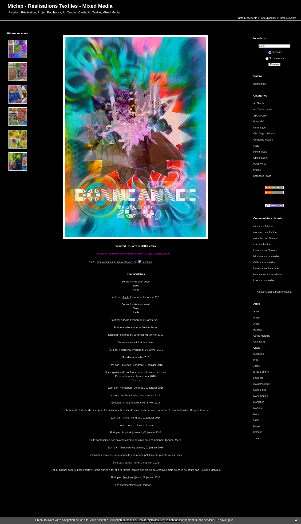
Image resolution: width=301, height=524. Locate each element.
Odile (256, 262)
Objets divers (260, 158)
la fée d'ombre (261, 372)
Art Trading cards (262, 109)
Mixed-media (260, 151)
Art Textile (258, 103)
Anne (126, 417)
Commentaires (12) (125, 262)
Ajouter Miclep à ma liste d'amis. (274, 291)
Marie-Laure (259, 390)
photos (257, 170)
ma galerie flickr (261, 384)
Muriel (256, 414)
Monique (128, 477)
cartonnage (259, 127)
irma (126, 402)
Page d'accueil (267, 17)
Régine (257, 426)
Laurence (258, 250)
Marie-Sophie (260, 396)
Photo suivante (287, 17)
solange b (126, 334)
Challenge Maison (263, 139)
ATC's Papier (260, 115)
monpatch (258, 232)
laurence (126, 364)
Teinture (269, 226)
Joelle (126, 297)
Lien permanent (105, 262)
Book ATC (258, 121)
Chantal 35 (259, 341)
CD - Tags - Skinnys (264, 133)
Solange (257, 432)
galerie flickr (259, 84)
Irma (255, 360)
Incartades (273, 256)
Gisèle (256, 348)
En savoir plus (224, 520)
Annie (256, 317)
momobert (126, 387)
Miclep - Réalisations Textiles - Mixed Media (60, 6)
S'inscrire (275, 52)
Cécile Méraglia (261, 336)
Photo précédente (247, 17)
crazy (256, 146)
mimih (256, 226)
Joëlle (256, 366)
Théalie (257, 438)
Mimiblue (258, 256)
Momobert (258, 402)
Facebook (145, 262)
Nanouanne (127, 447)
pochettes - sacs (262, 176)
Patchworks (259, 163)
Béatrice (257, 329)
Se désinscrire (275, 58)
